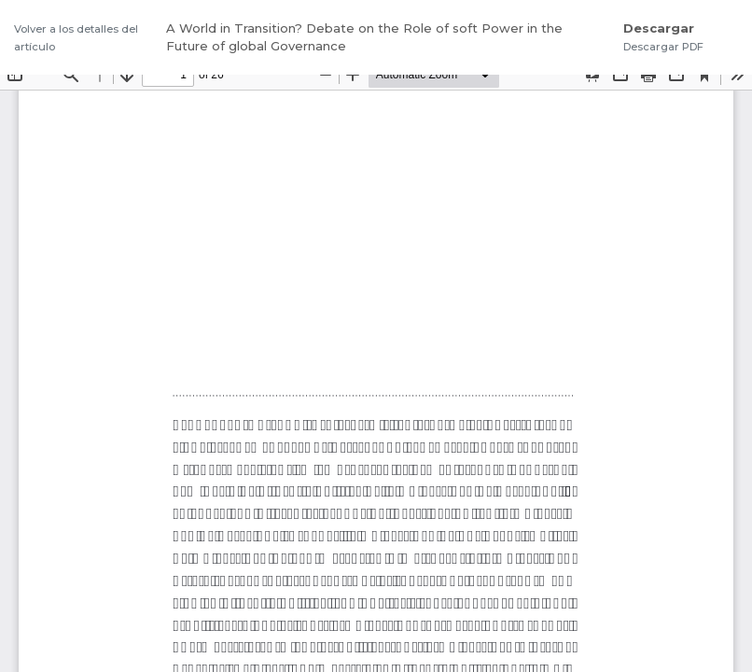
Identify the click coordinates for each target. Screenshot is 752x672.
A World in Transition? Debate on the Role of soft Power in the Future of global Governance (364, 37)
